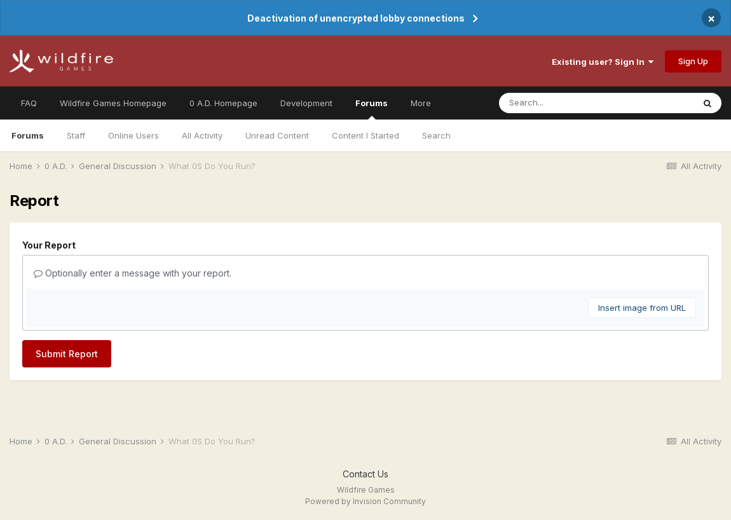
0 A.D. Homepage (223, 103)
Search (436, 135)
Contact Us (365, 474)
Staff (76, 135)
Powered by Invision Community (365, 501)
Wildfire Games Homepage (113, 103)
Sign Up (693, 61)
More (421, 103)
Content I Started (365, 135)
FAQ (29, 103)
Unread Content (277, 135)
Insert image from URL (642, 308)
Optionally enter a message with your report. (132, 273)
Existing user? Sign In (602, 62)
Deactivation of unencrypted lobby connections (356, 18)
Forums (371, 109)
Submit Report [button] (67, 353)
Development (306, 103)
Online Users (133, 135)
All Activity (202, 135)
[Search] (571, 103)
